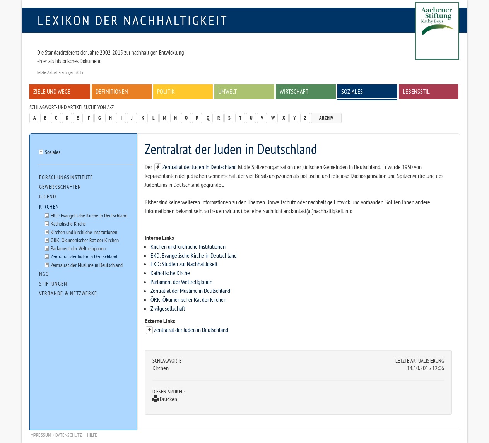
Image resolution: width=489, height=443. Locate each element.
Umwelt (227, 91)
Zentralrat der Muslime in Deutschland (190, 290)
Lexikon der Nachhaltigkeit (133, 20)
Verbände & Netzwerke (68, 293)
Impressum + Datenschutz (55, 435)
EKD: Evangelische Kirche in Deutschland (193, 255)
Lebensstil (416, 91)
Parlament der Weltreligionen (181, 282)
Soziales (352, 91)
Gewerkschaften (60, 186)
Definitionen (112, 91)
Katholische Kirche (170, 273)
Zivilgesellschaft (167, 308)
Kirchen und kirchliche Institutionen (188, 246)
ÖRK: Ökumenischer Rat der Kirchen (188, 299)
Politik (166, 91)
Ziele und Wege (51, 91)
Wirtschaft (294, 91)
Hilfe (92, 435)
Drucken (164, 399)
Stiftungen (53, 283)
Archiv (326, 118)
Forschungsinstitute (66, 177)
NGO (44, 273)
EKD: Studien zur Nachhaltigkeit (183, 264)
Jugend (47, 196)
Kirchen (49, 206)
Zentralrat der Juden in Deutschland (200, 167)
